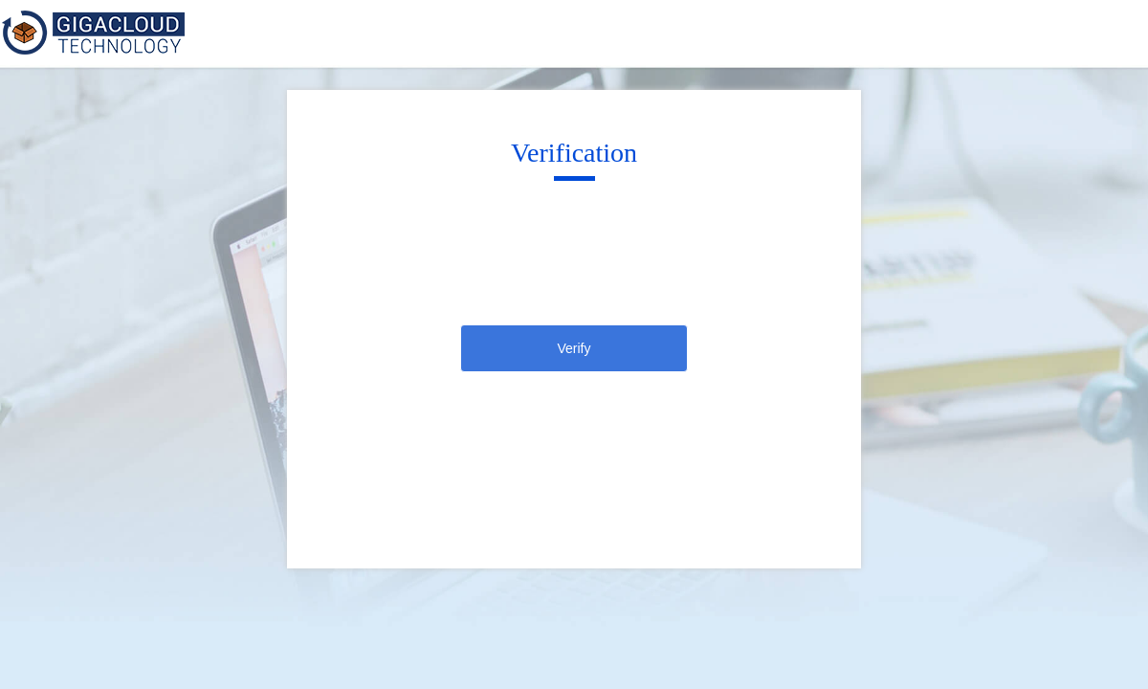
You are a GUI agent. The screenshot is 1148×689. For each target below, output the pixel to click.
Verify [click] (573, 348)
